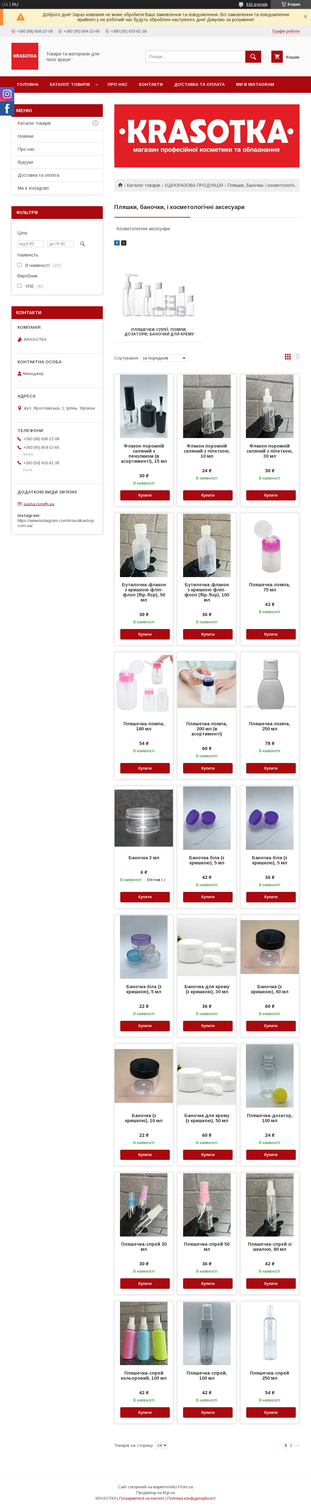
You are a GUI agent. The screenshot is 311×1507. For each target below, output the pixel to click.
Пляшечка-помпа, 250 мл (269, 726)
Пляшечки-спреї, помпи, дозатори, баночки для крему (159, 331)
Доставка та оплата (199, 84)
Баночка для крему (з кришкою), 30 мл (206, 989)
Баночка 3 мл (144, 857)
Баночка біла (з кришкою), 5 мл (206, 860)
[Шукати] (253, 57)
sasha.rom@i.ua (38, 503)
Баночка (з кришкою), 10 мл (143, 1118)
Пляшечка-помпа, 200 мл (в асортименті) (206, 728)
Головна (27, 84)
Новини (25, 136)
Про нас (118, 84)
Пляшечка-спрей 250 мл (269, 1375)
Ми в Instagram (255, 84)
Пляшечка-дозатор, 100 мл (270, 1118)
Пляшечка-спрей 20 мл (144, 1247)
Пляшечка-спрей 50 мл (206, 1247)
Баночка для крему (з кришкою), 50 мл (206, 1118)
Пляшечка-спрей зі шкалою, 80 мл (270, 1247)
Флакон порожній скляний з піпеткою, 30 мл (270, 451)
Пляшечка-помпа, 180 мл (143, 726)
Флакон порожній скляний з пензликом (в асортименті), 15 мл (144, 453)
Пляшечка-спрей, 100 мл (207, 1375)
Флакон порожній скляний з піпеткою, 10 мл (207, 451)
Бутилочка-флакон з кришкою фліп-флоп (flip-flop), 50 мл (144, 592)
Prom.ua (185, 1487)
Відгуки (25, 162)
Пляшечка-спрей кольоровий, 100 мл (144, 1375)
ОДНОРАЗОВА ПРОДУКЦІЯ (194, 185)
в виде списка (297, 358)
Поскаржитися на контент (141, 1498)
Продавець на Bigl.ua (155, 1493)
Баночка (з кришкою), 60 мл (269, 989)
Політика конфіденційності (191, 1498)
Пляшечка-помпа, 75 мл (269, 587)
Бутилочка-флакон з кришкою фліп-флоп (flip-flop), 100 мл (206, 592)
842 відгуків (257, 4)
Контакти (151, 84)
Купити (145, 495)
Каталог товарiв (70, 84)
